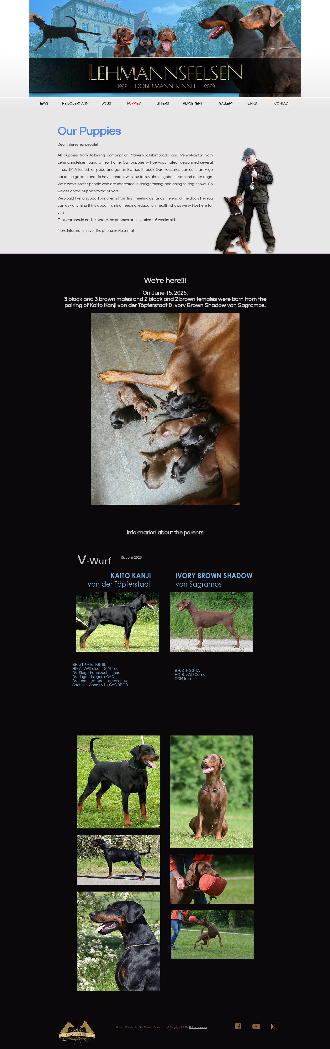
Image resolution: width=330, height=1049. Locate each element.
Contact (282, 103)
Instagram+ (274, 1026)
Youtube (256, 1026)
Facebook (238, 1026)
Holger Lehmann (198, 1027)
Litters (162, 103)
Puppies (134, 103)
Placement (192, 103)
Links (252, 103)
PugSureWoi (165, 48)
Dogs (106, 103)
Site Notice (145, 1027)
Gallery (226, 103)
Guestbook (131, 1027)
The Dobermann (74, 103)
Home (119, 1027)
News (43, 103)
